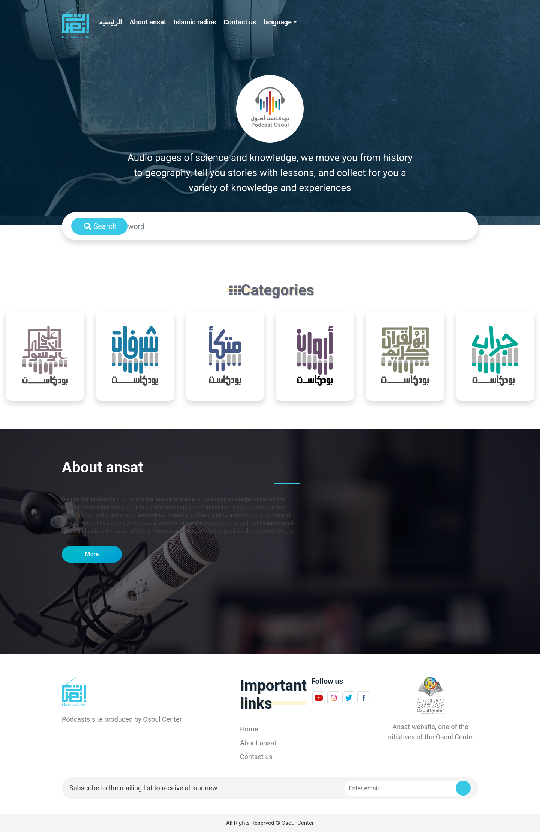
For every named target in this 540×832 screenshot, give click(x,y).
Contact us (240, 22)
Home (249, 729)
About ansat (147, 22)
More (92, 554)
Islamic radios (195, 22)
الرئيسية (110, 22)
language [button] (278, 22)
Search (100, 226)
